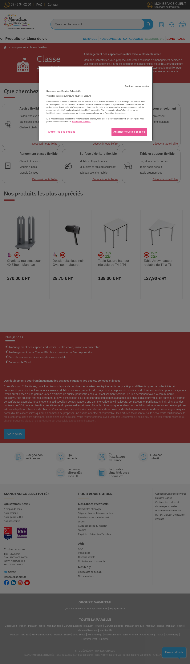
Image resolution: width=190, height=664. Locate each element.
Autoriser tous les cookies (129, 132)
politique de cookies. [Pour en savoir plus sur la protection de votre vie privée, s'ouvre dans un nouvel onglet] (81, 122)
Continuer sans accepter (137, 86)
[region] (96, 103)
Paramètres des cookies (61, 132)
